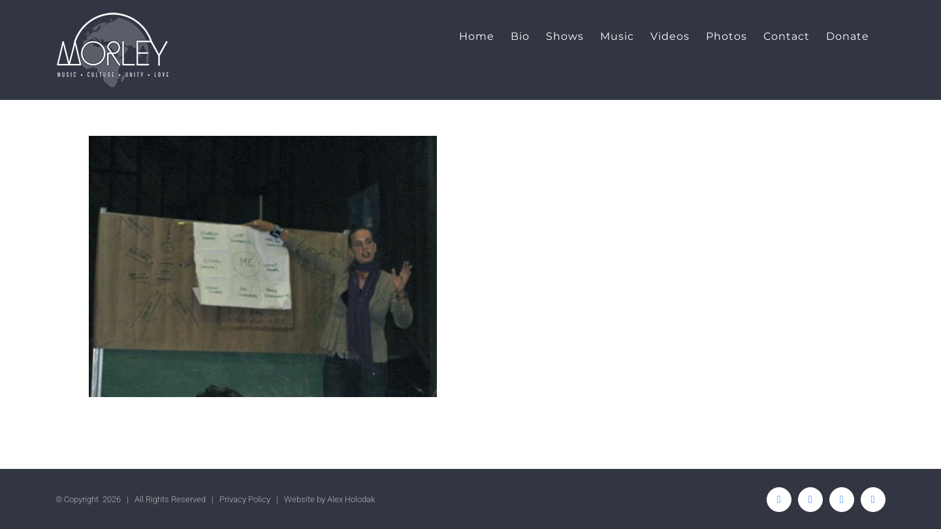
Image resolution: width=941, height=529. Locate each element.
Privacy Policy (244, 499)
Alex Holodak (351, 499)
